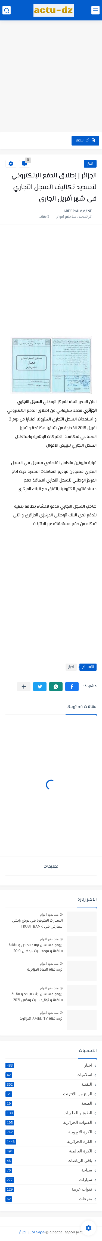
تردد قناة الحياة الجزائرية (45, 970)
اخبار (90, 164)
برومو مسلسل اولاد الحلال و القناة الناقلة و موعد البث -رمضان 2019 (36, 948)
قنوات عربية (48, 1189)
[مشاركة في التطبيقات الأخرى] (23, 686)
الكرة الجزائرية (48, 1141)
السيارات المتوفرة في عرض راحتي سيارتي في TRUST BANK (37, 924)
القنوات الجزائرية (48, 1122)
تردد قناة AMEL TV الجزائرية (41, 1019)
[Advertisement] (51, 77)
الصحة (48, 1103)
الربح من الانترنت (48, 1093)
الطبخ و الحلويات (48, 1112)
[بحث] (6, 10)
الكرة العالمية (48, 1151)
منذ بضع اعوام (49, 914)
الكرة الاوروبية (48, 1132)
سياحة (48, 1170)
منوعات (48, 1198)
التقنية (48, 1084)
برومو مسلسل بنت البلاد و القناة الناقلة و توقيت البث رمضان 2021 (37, 997)
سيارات (48, 1179)
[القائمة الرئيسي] (95, 10)
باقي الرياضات (48, 1160)
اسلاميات (48, 1074)
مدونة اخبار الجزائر (32, 1233)
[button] (72, 686)
